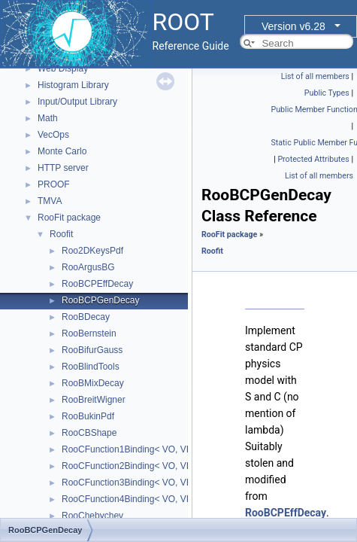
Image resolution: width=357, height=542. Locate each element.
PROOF (54, 184)
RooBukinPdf (88, 416)
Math (48, 118)
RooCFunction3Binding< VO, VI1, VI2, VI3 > (150, 482)
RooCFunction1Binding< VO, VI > (129, 449)
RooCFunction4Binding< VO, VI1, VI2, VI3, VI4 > (159, 499)
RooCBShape (89, 433)
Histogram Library (73, 85)
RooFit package (69, 217)
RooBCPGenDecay (100, 300)
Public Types (326, 93)
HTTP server (63, 168)
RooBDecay (86, 317)
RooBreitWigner (94, 399)
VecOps (53, 134)
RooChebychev (92, 515)
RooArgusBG (88, 267)
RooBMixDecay (93, 383)
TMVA (50, 201)
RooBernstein (89, 333)
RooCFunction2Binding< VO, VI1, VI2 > (141, 466)
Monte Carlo (62, 151)
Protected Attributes (313, 159)
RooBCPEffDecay (97, 284)
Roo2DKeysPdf (92, 250)
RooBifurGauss (92, 350)
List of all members (315, 76)
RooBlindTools (91, 366)
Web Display (63, 68)
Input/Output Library (77, 101)
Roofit (61, 234)
